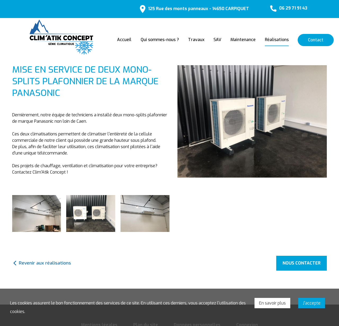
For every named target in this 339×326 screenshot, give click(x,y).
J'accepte (311, 303)
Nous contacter (301, 263)
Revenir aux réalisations (45, 263)
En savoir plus (272, 303)
